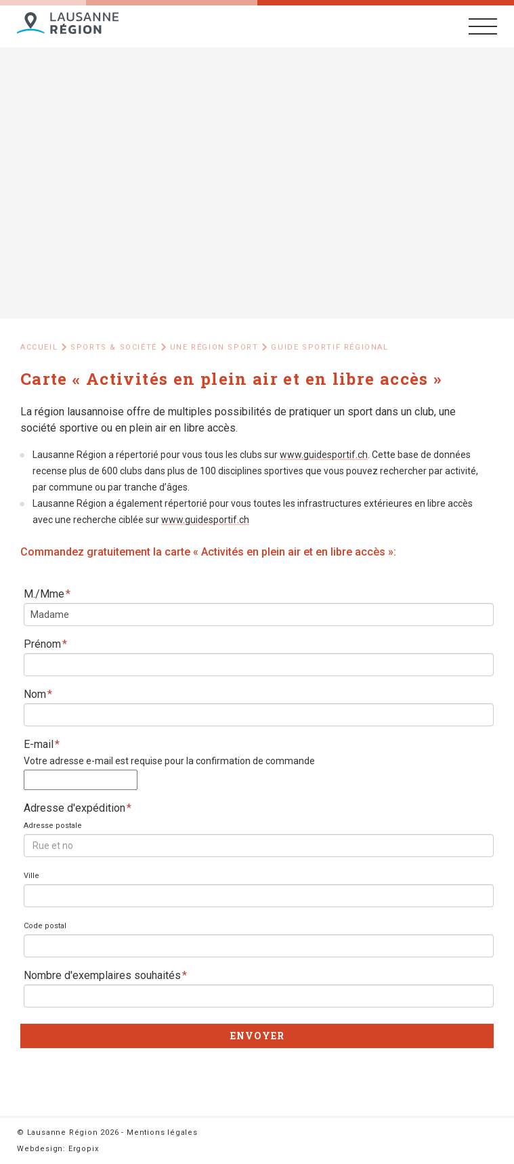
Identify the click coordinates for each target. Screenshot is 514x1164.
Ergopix (83, 1148)
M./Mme (47, 593)
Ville (31, 875)
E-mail (42, 744)
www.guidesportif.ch (324, 454)
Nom (38, 694)
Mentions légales (162, 1132)
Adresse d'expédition (77, 808)
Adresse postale (53, 825)
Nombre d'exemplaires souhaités (105, 975)
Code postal (45, 925)
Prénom (45, 644)
